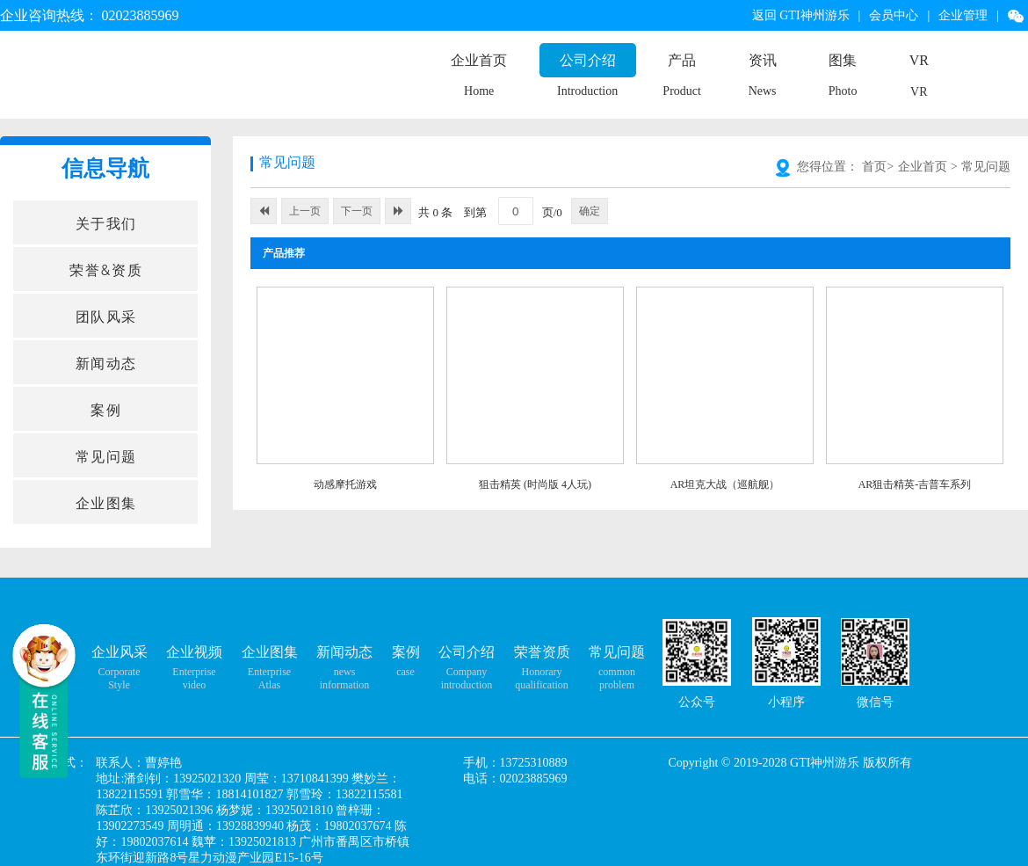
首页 (874, 166)
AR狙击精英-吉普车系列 (915, 484)
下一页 (357, 211)
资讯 (763, 60)
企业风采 (119, 651)
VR (919, 60)
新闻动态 (344, 651)
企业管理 (963, 15)
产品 (682, 60)
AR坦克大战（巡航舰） (725, 484)
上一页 (305, 211)
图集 (843, 60)
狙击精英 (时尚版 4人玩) (535, 484)
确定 (589, 211)
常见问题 (985, 166)
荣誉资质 (542, 651)
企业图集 (270, 651)
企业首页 (479, 60)
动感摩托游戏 (345, 484)
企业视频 (194, 651)
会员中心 (893, 15)
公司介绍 (588, 60)
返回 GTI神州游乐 (801, 15)
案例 (406, 651)
